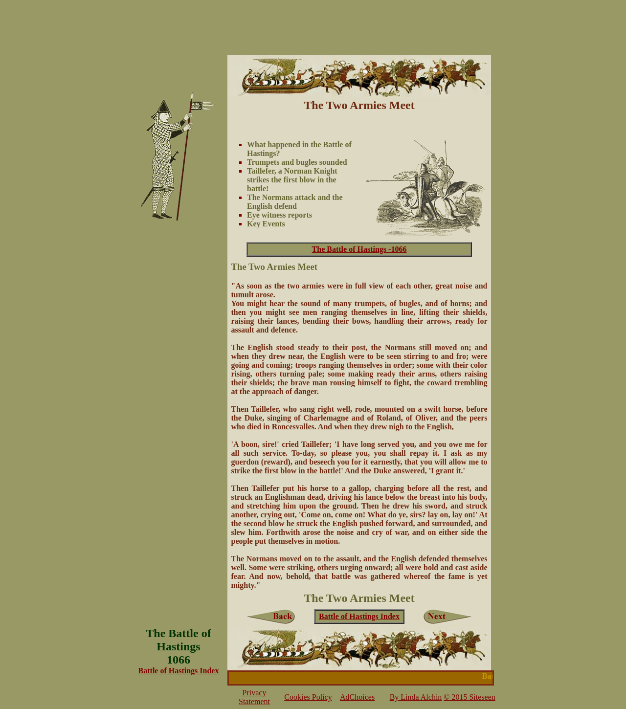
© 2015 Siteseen (469, 697)
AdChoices (357, 697)
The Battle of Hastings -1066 (359, 249)
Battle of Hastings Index (359, 616)
